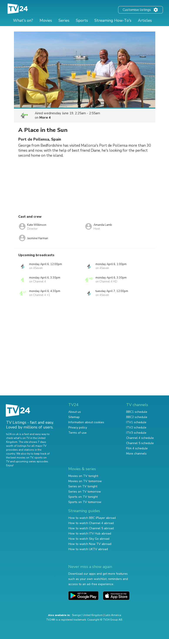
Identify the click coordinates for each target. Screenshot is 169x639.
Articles (145, 20)
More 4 (45, 117)
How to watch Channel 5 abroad (91, 528)
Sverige (76, 615)
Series (64, 20)
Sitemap (74, 417)
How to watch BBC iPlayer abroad (92, 518)
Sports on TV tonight (83, 497)
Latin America (113, 615)
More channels (136, 453)
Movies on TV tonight (83, 476)
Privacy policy (77, 427)
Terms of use (77, 433)
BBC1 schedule (136, 412)
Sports (82, 20)
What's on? (23, 20)
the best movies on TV (19, 457)
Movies (46, 20)
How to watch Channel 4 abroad (91, 523)
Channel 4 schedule (140, 438)
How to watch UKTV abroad (88, 549)
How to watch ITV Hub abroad (89, 533)
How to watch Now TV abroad (89, 544)
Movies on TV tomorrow (85, 481)
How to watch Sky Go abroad (88, 539)
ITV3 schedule (136, 433)
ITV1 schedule (136, 422)
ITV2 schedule (136, 427)
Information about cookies (86, 422)
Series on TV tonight (82, 486)
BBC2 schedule (136, 417)
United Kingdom (93, 615)
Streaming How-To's (112, 20)
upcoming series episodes (31, 461)
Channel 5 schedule (140, 443)
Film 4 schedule (137, 448)
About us (74, 412)
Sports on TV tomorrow (84, 502)
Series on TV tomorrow (84, 492)
